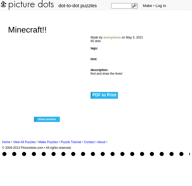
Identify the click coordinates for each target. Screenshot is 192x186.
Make (147, 6)
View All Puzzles (24, 142)
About (101, 142)
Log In (161, 6)
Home (6, 142)
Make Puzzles (48, 142)
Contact (89, 142)
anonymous (112, 37)
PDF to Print (104, 95)
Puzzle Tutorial (71, 142)
